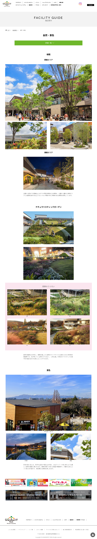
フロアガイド (18, 2)
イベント (37, 2)
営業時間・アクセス (80, 519)
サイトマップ (22, 529)
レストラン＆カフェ (28, 2)
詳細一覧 (48, 43)
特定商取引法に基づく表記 (82, 529)
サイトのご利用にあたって (53, 529)
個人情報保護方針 (67, 529)
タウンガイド (45, 4)
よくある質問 (12, 529)
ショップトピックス (46, 2)
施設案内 (31, 4)
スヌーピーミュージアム (21, 4)
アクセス (37, 4)
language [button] (91, 4)
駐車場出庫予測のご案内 (56, 4)
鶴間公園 (61, 2)
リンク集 (31, 529)
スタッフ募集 (39, 529)
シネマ (55, 2)
